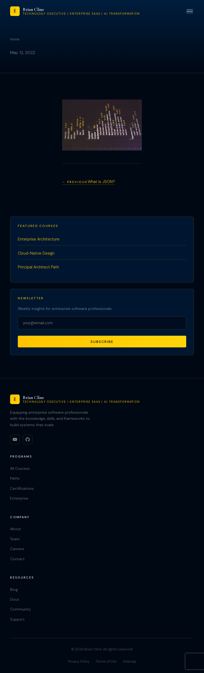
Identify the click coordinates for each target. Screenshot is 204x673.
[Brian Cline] (75, 11)
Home (15, 39)
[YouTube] (15, 439)
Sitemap (129, 661)
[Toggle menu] (189, 11)
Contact (17, 558)
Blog (14, 589)
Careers (17, 548)
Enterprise (19, 498)
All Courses (20, 468)
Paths (15, 478)
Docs (14, 599)
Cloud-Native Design (36, 253)
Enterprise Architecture (39, 239)
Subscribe (102, 341)
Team (15, 539)
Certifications (22, 488)
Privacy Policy (79, 661)
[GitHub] (27, 439)
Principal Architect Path (38, 267)
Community (20, 609)
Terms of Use (106, 661)
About (15, 528)
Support (17, 619)
